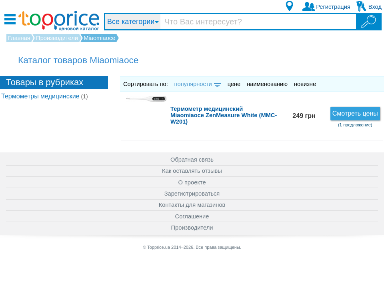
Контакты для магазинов (192, 205)
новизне (305, 84)
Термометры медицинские (44, 96)
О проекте (192, 182)
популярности (197, 84)
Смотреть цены (355, 113)
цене (234, 84)
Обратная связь (192, 159)
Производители (192, 227)
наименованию (267, 84)
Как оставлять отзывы (192, 171)
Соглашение (192, 216)
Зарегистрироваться (192, 193)
